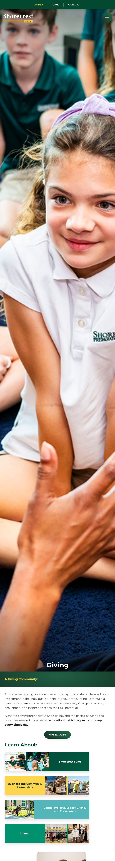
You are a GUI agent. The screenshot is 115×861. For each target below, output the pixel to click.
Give (55, 4)
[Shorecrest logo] (18, 21)
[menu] (107, 17)
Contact (74, 4)
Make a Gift (57, 734)
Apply (38, 4)
